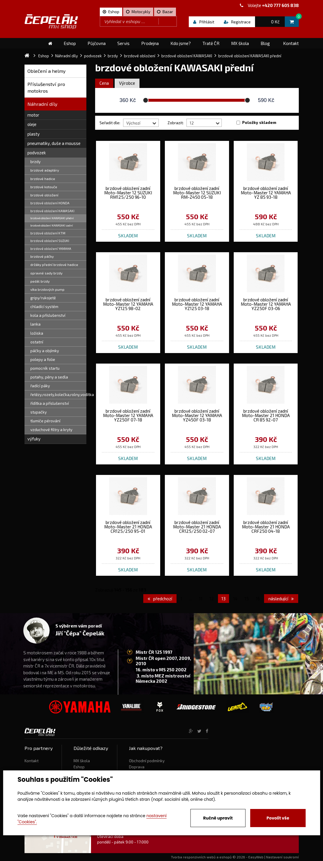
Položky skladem (259, 122)
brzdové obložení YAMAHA (50, 248)
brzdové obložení (44, 195)
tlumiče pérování (45, 421)
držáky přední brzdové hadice (54, 264)
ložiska (36, 333)
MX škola (82, 760)
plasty (33, 133)
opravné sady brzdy (46, 273)
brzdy (35, 161)
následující (281, 598)
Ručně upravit (218, 818)
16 (258, 598)
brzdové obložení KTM (47, 233)
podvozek (36, 152)
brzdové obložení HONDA (49, 203)
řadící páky (40, 385)
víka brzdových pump (47, 289)
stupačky (38, 412)
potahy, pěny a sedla (49, 377)
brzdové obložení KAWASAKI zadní (51, 225)
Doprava (136, 767)
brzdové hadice (42, 179)
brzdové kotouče (43, 187)
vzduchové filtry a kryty (51, 429)
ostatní (36, 342)
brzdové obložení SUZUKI (49, 241)
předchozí (160, 598)
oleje (31, 124)
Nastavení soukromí (282, 857)
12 (211, 598)
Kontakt (32, 760)
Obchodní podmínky (147, 760)
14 (235, 598)
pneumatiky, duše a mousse (54, 143)
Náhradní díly (42, 104)
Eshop (79, 767)
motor (33, 114)
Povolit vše (278, 818)
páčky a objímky (44, 350)
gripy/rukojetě (43, 297)
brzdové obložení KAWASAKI (52, 211)
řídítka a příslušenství (49, 403)
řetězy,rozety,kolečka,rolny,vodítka (58, 394)
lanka (35, 324)
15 (247, 598)
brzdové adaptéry (44, 170)
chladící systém (44, 306)
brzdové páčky (42, 256)
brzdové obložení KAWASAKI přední (52, 218)
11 (200, 598)
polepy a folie (42, 359)
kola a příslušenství (47, 315)
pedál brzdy (40, 281)
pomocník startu (45, 368)
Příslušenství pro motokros (46, 87)
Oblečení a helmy (46, 71)
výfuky (34, 438)
